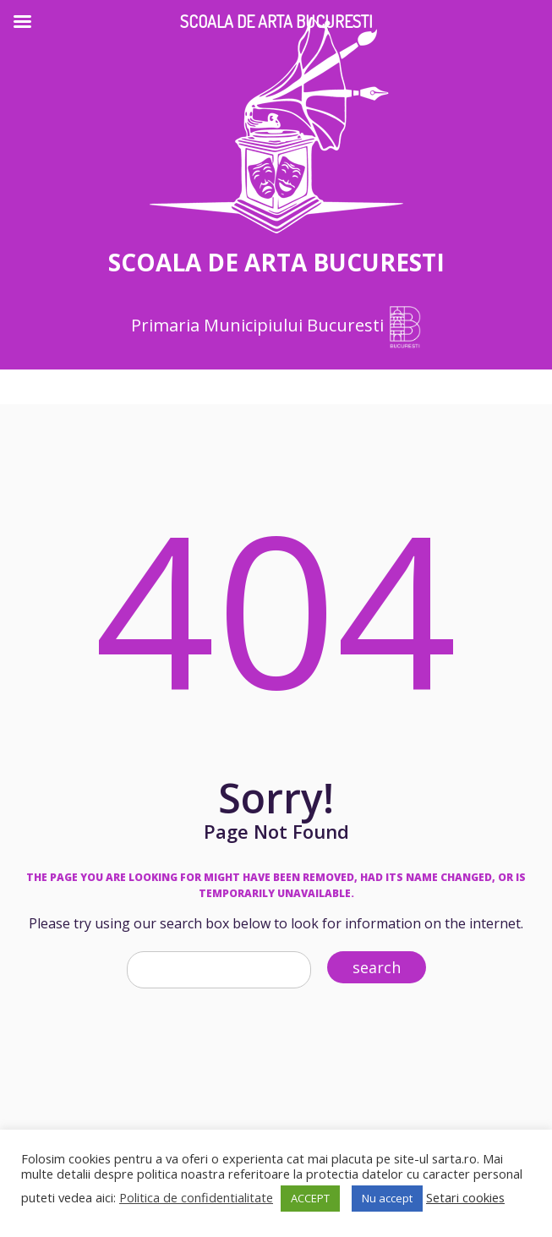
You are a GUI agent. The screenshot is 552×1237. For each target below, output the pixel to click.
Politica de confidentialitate (196, 1197)
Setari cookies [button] (465, 1197)
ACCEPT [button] (310, 1198)
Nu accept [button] (387, 1198)
